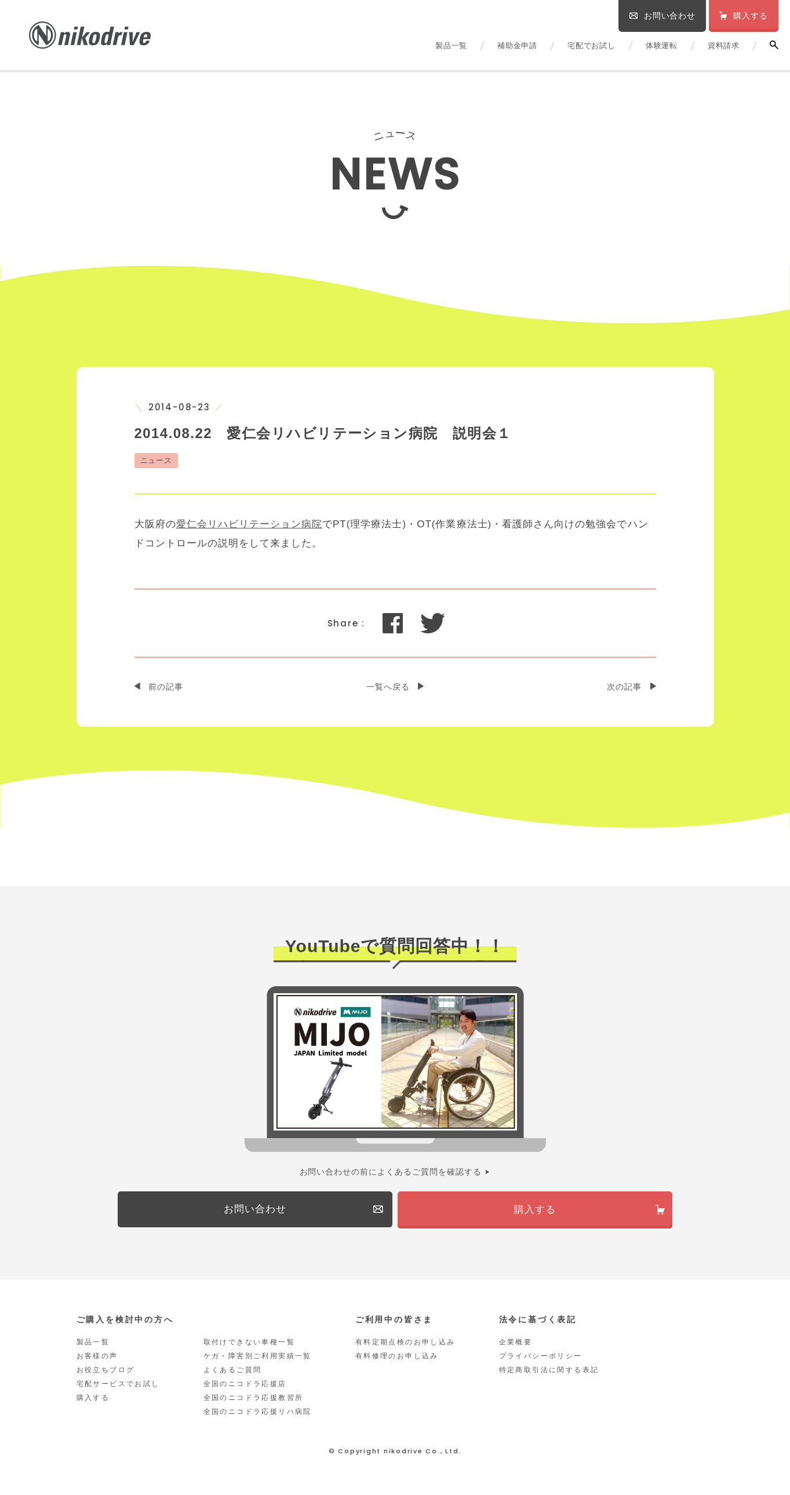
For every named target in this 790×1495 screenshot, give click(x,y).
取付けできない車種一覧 (249, 1345)
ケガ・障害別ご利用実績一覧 (257, 1359)
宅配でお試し (591, 45)
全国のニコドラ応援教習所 (253, 1400)
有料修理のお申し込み (397, 1359)
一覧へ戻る (388, 686)
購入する (93, 1400)
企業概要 (516, 1345)
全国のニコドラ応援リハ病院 (257, 1414)
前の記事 (165, 686)
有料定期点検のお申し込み (405, 1345)
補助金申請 (517, 45)
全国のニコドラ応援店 (245, 1387)
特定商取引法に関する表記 (549, 1373)
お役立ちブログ (106, 1373)
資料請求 (724, 45)
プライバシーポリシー (541, 1359)
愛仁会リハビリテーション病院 (249, 524)
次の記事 (624, 686)
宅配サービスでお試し (118, 1387)
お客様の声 (97, 1359)
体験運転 (662, 45)
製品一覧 (451, 45)
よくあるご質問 (232, 1373)
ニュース (156, 460)
